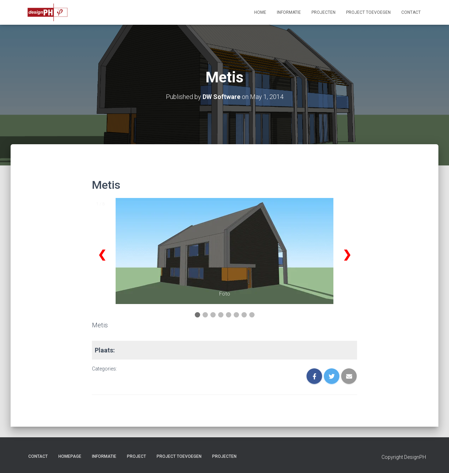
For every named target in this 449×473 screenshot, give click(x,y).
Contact (411, 12)
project (136, 456)
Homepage (69, 456)
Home (260, 12)
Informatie (289, 12)
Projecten (323, 12)
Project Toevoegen (368, 12)
